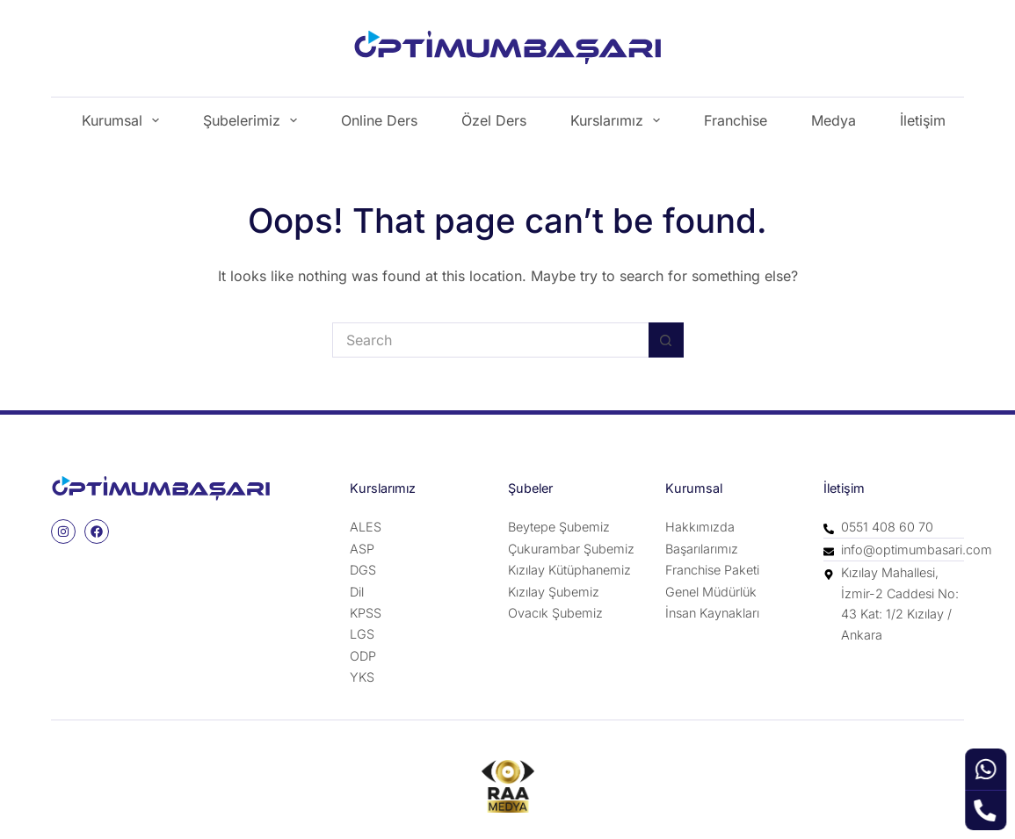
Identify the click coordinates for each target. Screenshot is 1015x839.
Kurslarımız (618, 120)
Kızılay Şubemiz (553, 591)
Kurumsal (124, 120)
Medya (833, 120)
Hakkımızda (700, 526)
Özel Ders (493, 120)
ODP (363, 655)
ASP (362, 548)
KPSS (365, 612)
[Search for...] (490, 340)
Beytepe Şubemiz (559, 526)
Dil (357, 591)
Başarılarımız (701, 548)
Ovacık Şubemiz (555, 612)
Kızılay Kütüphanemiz (569, 569)
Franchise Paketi (712, 569)
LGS (362, 633)
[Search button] (666, 340)
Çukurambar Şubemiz (571, 548)
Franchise (735, 120)
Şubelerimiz (253, 120)
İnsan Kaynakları (712, 612)
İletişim (923, 120)
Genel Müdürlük (711, 591)
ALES (365, 526)
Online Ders (379, 120)
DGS (363, 569)
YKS (362, 676)
